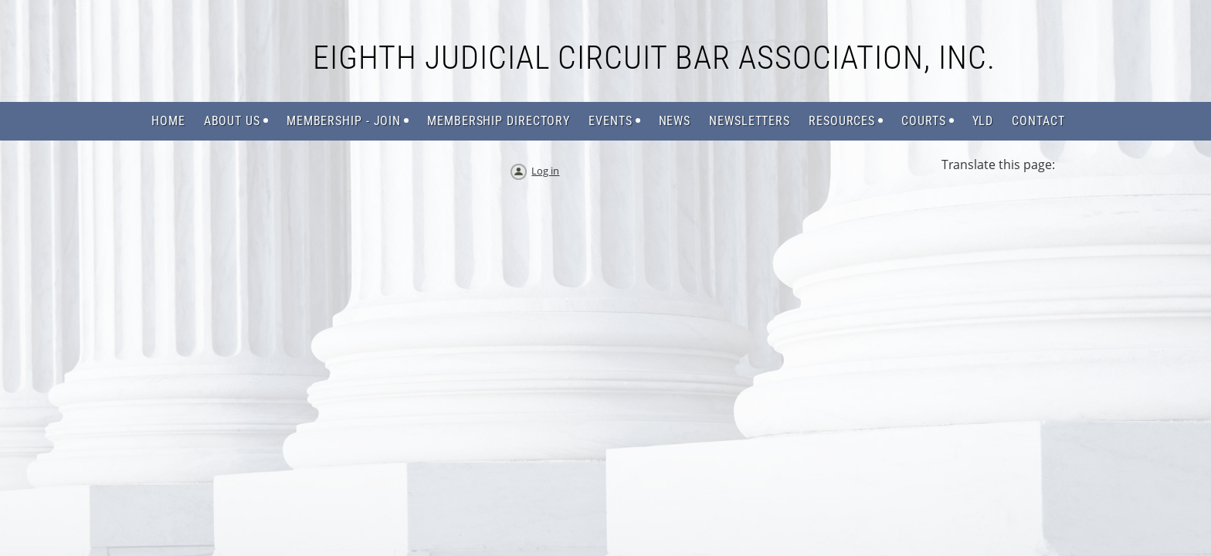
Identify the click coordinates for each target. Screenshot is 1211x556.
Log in (545, 171)
